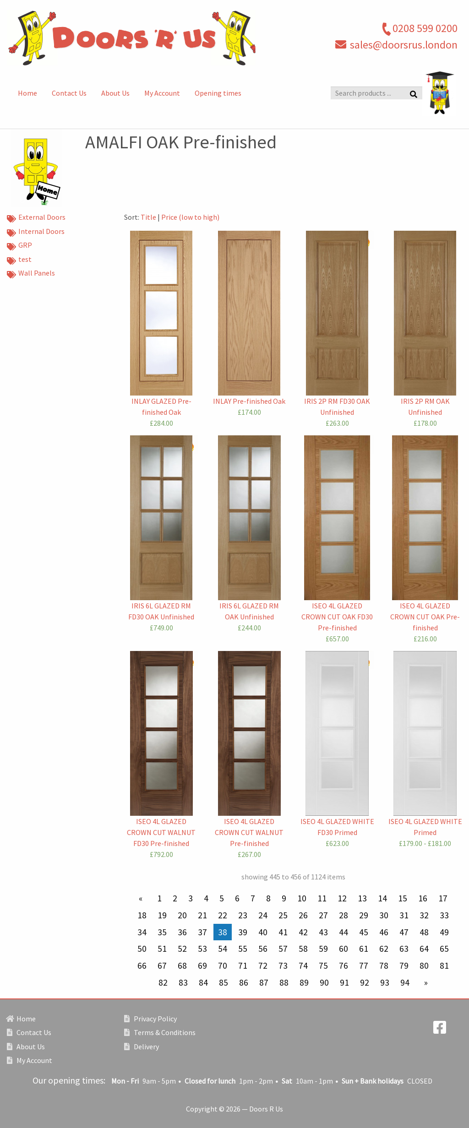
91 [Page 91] (344, 982)
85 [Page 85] (223, 982)
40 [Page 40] (262, 932)
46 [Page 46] (383, 932)
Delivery (141, 1046)
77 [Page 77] (363, 965)
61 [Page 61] (363, 948)
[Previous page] (142, 898)
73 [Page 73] (283, 965)
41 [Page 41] (283, 932)
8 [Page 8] (268, 898)
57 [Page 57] (283, 948)
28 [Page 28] (343, 915)
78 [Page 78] (383, 965)
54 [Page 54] (222, 948)
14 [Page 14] (382, 898)
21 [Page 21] (202, 915)
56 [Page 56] (262, 948)
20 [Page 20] (182, 915)
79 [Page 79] (404, 965)
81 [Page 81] (444, 965)
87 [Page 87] (263, 982)
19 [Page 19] (162, 915)
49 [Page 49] (444, 932)
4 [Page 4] (206, 898)
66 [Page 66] (142, 965)
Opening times (218, 93)
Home (27, 93)
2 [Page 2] (175, 898)
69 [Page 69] (202, 965)
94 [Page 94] (404, 982)
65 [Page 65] (444, 948)
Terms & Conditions (160, 1032)
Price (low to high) (190, 217)
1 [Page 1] (159, 898)
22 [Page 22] (222, 915)
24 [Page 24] (262, 915)
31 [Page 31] (404, 915)
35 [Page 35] (162, 932)
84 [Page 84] (203, 982)
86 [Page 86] (243, 982)
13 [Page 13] (362, 898)
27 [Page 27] (323, 915)
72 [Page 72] (262, 965)
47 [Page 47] (404, 932)
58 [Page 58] (303, 948)
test (19, 260)
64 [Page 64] (424, 948)
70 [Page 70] (222, 965)
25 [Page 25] (283, 915)
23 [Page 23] (242, 915)
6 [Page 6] (237, 898)
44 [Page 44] (343, 932)
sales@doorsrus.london (404, 45)
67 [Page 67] (162, 965)
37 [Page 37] (202, 932)
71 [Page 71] (242, 965)
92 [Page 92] (364, 982)
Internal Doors (36, 232)
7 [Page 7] (253, 898)
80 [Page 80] (424, 965)
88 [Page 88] (284, 982)
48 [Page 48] (424, 932)
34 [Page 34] (142, 932)
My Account (162, 93)
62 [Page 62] (383, 948)
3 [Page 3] (190, 898)
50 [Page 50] (142, 948)
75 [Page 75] (323, 965)
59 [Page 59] (323, 948)
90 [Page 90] (324, 982)
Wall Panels (31, 273)
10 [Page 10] (301, 898)
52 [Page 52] (182, 948)
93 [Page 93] (384, 982)
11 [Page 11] (322, 898)
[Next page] (424, 982)
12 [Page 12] (342, 898)
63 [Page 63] (404, 948)
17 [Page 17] (442, 898)
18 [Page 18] (142, 915)
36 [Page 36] (182, 932)
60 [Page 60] (343, 948)
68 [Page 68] (182, 965)
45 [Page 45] (363, 932)
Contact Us (69, 93)
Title (148, 217)
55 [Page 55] (242, 948)
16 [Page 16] (422, 898)
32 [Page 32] (424, 915)
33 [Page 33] (444, 915)
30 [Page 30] (383, 915)
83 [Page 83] (183, 982)
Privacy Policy (150, 1018)
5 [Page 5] (221, 898)
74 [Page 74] (303, 965)
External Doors (36, 217)
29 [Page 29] (363, 915)
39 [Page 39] (242, 932)
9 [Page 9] (284, 898)
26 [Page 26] (303, 915)
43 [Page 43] (323, 932)
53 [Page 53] (202, 948)
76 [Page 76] (343, 965)
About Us (115, 93)
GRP (19, 245)
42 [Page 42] (303, 932)
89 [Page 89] (304, 982)
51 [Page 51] (162, 948)
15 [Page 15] (402, 898)
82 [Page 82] (163, 982)
